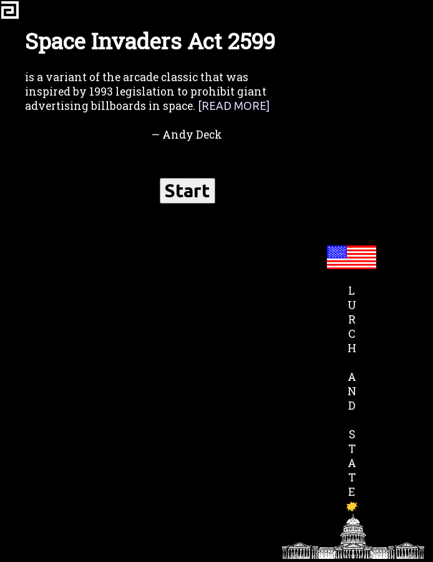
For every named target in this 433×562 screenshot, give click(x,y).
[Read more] (234, 106)
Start (187, 190)
